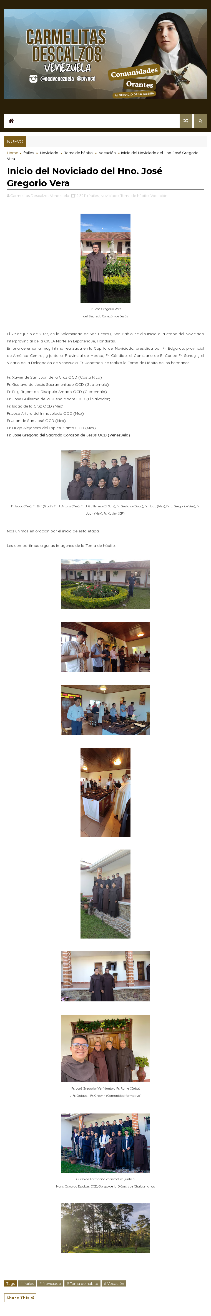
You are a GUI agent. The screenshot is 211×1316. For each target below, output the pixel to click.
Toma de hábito (78, 152)
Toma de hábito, (135, 195)
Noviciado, (110, 195)
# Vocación (114, 1283)
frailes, (94, 195)
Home (12, 152)
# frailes (27, 1283)
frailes (29, 152)
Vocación (107, 152)
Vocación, (159, 195)
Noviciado (49, 152)
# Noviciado (50, 1283)
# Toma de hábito (82, 1283)
